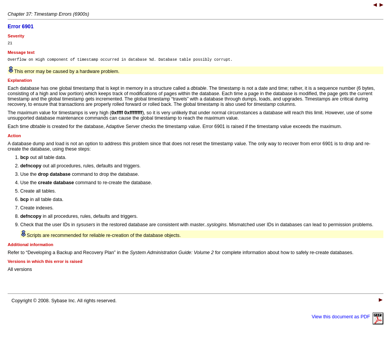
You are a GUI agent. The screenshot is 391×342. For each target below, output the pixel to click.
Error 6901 (21, 26)
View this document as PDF (347, 319)
